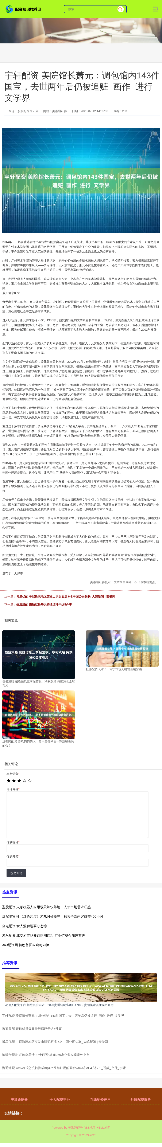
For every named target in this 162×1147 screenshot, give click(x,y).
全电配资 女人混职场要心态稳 (24, 926)
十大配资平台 (60, 1099)
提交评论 (16, 873)
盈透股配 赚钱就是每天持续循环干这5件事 (44, 604)
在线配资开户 (100, 1099)
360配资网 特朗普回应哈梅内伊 (25, 945)
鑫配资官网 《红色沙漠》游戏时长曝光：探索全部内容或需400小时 (52, 916)
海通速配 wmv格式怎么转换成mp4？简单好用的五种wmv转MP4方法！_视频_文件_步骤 (64, 1068)
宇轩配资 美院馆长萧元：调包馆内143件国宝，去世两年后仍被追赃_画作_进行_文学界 (63, 1015)
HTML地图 (103, 1127)
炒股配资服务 (141, 1099)
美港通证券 (19, 1099)
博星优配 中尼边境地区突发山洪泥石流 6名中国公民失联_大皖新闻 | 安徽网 (65, 596)
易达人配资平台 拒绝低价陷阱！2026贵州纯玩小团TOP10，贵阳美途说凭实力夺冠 (59, 1005)
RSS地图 (90, 1127)
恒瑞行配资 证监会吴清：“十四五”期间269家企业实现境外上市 (45, 1055)
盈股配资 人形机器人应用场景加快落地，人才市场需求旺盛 (46, 907)
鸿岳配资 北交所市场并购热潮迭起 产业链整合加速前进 (43, 935)
